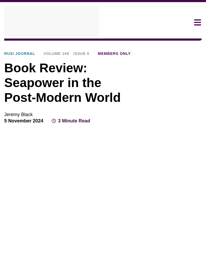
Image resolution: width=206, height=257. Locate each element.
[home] (51, 22)
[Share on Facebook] (159, 134)
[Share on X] (168, 134)
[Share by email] (187, 134)
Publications (60, 45)
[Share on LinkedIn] (178, 134)
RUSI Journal (89, 45)
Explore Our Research (23, 45)
